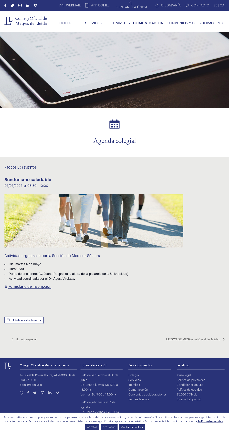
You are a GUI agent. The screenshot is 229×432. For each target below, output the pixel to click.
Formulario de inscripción (29, 286)
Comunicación (138, 389)
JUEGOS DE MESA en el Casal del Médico (193, 339)
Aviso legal (184, 375)
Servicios (134, 380)
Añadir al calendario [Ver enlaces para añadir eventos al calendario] (25, 320)
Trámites (134, 385)
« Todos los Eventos (20, 167)
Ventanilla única (138, 399)
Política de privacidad (191, 380)
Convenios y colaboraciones (147, 394)
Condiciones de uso (190, 385)
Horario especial (25, 339)
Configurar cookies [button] (132, 427)
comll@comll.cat (31, 385)
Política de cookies (189, 389)
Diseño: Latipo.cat (189, 399)
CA (222, 5)
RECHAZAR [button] (109, 427)
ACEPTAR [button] (92, 427)
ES (215, 5)
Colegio (133, 375)
